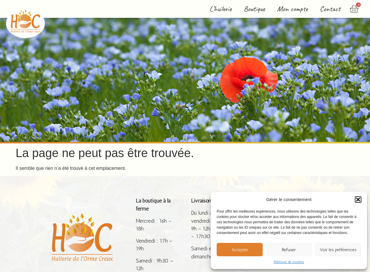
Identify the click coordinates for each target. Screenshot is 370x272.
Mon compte (292, 9)
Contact (330, 9)
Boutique (254, 9)
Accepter (240, 249)
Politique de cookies (289, 262)
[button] (358, 200)
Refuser (289, 249)
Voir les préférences (338, 249)
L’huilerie (221, 9)
